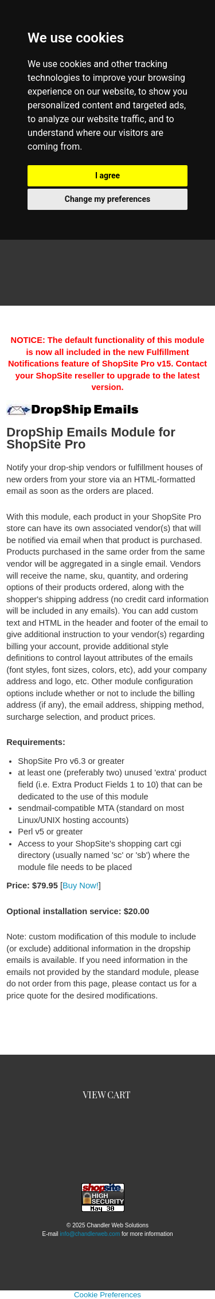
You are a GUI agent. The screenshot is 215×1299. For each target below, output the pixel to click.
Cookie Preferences (107, 1294)
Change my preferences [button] (107, 199)
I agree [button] (107, 175)
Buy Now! (80, 885)
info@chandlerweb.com (90, 1234)
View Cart (107, 1095)
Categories (107, 281)
